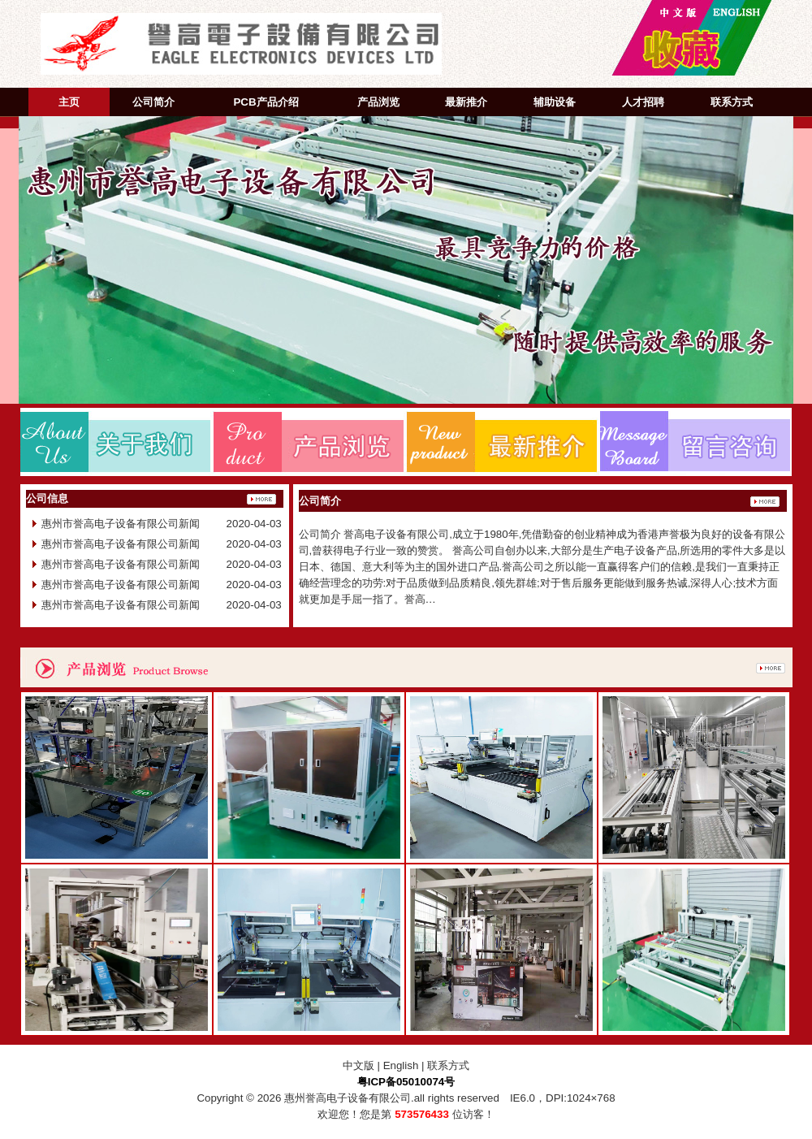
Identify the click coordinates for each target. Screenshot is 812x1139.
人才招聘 (643, 102)
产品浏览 (378, 102)
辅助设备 (554, 102)
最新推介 (466, 102)
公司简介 (153, 102)
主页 (69, 102)
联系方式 (731, 102)
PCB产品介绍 (265, 102)
